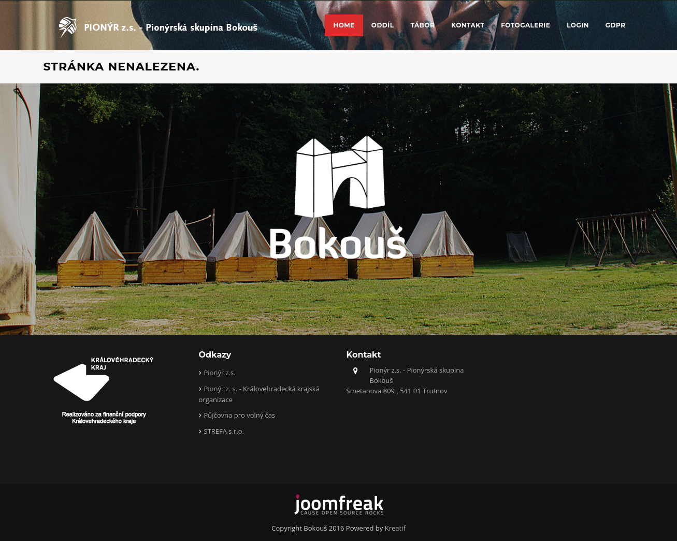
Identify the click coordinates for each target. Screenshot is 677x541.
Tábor (422, 25)
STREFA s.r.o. (224, 431)
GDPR (616, 25)
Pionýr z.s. (220, 372)
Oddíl (382, 25)
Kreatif (395, 528)
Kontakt (467, 25)
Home (343, 25)
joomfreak (338, 504)
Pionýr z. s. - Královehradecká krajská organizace (259, 394)
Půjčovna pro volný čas (240, 415)
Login (578, 25)
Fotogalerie (525, 25)
